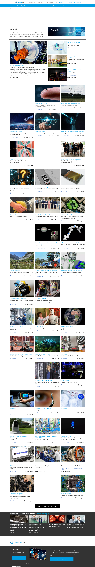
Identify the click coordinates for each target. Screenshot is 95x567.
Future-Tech (31, 6)
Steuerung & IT (51, 6)
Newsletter (69, 2)
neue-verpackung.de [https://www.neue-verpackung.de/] (42, 514)
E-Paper (61, 2)
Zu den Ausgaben (62, 559)
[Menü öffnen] (12, 2)
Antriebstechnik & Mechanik (63, 6)
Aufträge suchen (49, 2)
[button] (82, 523)
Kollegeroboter (23, 6)
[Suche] (56, 2)
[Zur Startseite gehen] (20, 2)
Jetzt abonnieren (18, 558)
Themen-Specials (74, 6)
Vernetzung (43, 6)
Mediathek (40, 2)
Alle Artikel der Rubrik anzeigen (47, 506)
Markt (17, 6)
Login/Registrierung (80, 2)
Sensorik (37, 6)
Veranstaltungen (31, 2)
